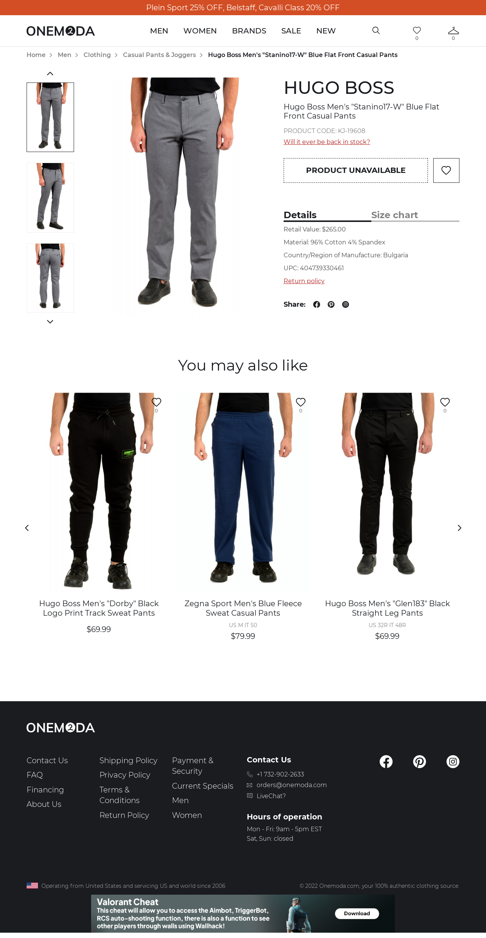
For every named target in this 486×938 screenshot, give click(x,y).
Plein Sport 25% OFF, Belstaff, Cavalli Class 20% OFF (243, 7)
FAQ (35, 775)
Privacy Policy (124, 775)
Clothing (97, 55)
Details (300, 214)
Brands (249, 30)
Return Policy (124, 815)
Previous (50, 73)
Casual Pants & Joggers (159, 55)
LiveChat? (271, 796)
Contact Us (47, 760)
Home (36, 55)
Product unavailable (356, 170)
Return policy (304, 281)
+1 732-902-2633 (280, 774)
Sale (291, 30)
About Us (44, 804)
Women (200, 30)
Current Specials (203, 786)
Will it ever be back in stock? (327, 142)
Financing (45, 789)
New (326, 30)
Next (50, 321)
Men (159, 30)
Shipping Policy (128, 760)
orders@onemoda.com (292, 785)
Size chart (394, 214)
